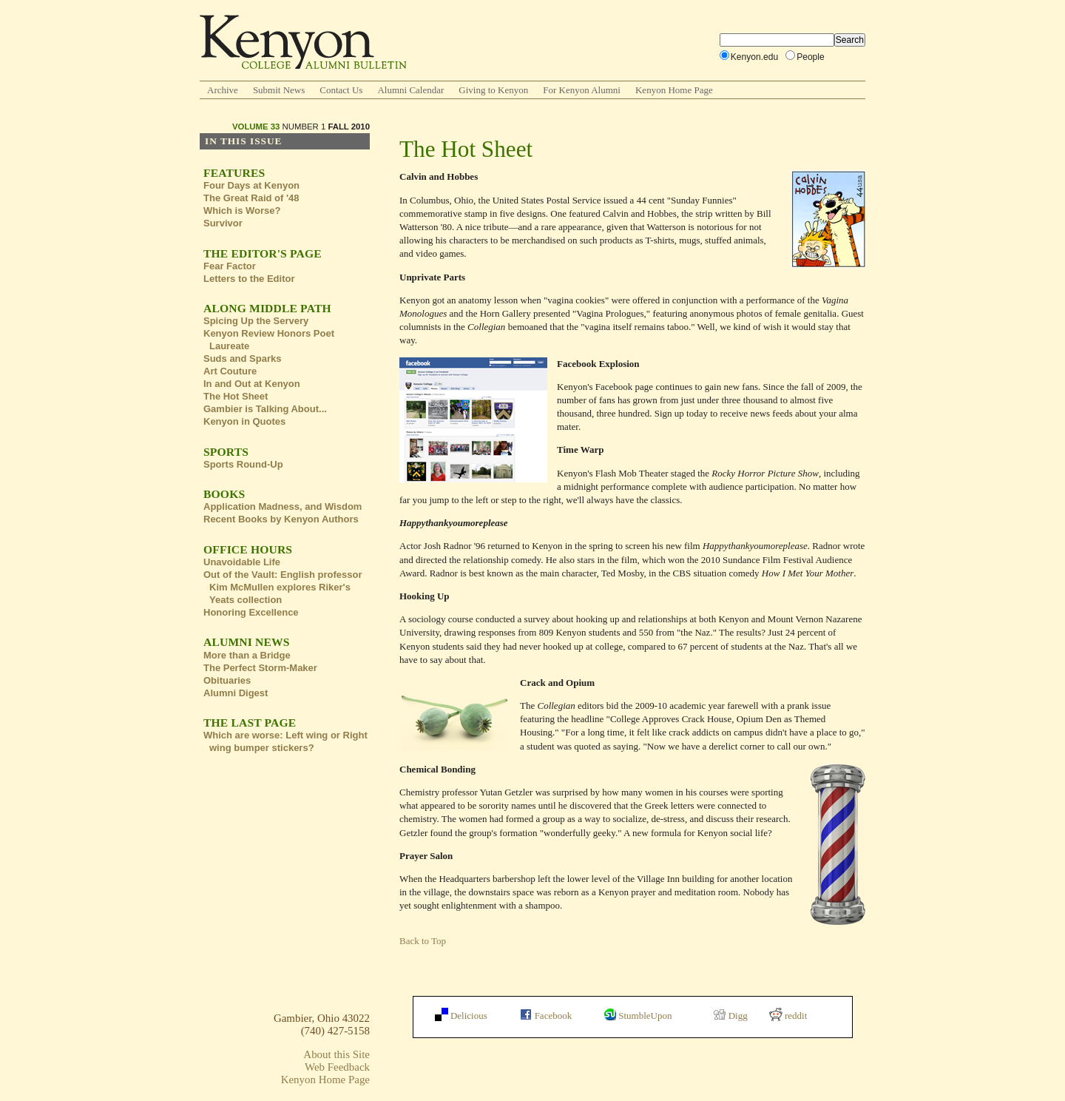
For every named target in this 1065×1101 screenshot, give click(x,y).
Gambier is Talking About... (265, 408)
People (811, 57)
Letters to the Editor (249, 278)
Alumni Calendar (410, 89)
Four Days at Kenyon (251, 185)
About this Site (336, 1054)
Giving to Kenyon (493, 89)
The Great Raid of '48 (251, 197)
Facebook (546, 1015)
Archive (222, 89)
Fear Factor (229, 266)
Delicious (461, 1015)
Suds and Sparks (242, 358)
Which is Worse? (242, 210)
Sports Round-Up (243, 464)
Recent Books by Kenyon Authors (281, 519)
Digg (730, 1015)
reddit (788, 1015)
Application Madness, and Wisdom (282, 506)
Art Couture (230, 371)
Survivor (223, 223)
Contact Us (341, 89)
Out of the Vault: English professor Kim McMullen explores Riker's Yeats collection (282, 587)
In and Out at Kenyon (251, 383)
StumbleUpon (638, 1015)
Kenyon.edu (754, 57)
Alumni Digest (235, 692)
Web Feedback (337, 1067)
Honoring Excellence (251, 612)
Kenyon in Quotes (244, 421)
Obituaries (227, 680)
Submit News (279, 89)
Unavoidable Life (241, 562)
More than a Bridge (247, 655)
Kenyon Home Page (674, 89)
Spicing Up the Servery (255, 320)
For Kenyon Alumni (582, 89)
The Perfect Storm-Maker (260, 667)
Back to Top (422, 940)
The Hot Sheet (235, 396)
